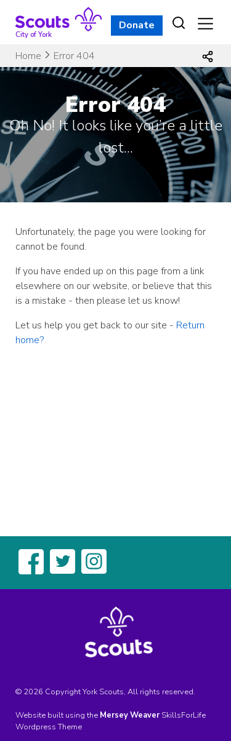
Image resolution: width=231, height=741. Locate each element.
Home (28, 56)
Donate (137, 25)
